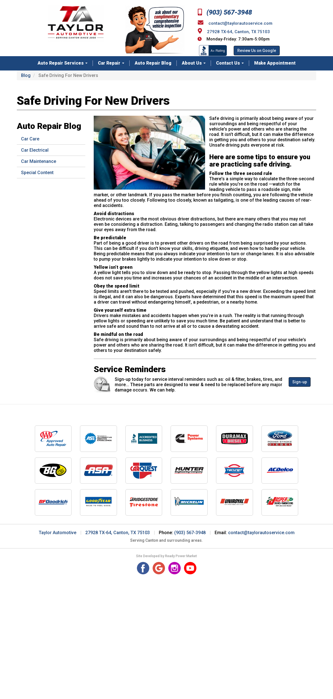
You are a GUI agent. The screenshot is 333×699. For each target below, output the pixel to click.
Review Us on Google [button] (256, 50)
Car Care (30, 139)
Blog (26, 75)
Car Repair (111, 63)
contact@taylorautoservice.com (240, 23)
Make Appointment (275, 63)
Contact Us (230, 63)
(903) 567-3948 (225, 12)
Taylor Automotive (57, 532)
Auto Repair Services (63, 63)
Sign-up (299, 382)
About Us (194, 63)
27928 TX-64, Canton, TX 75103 (238, 31)
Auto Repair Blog (153, 63)
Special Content (37, 172)
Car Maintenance (38, 161)
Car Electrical (35, 150)
